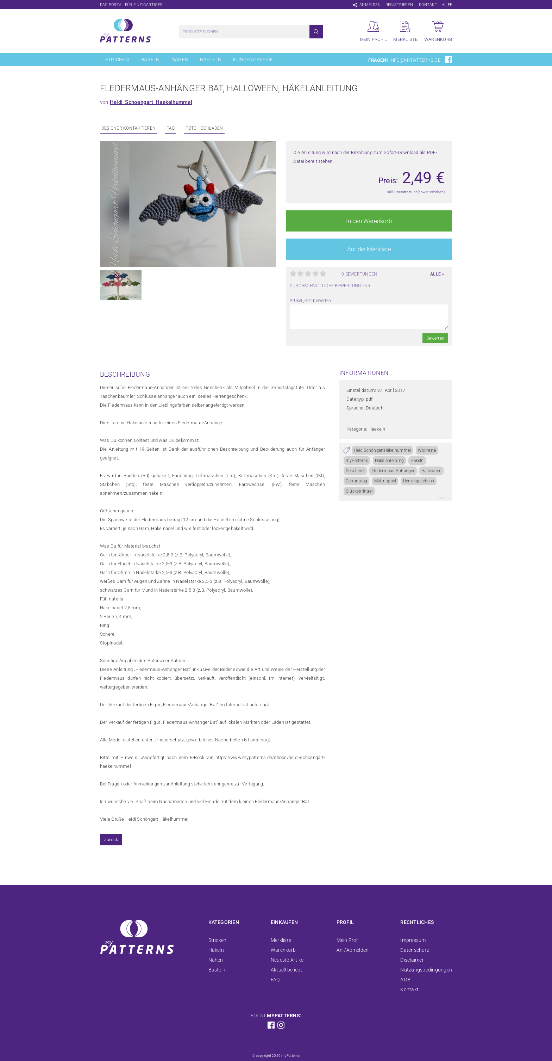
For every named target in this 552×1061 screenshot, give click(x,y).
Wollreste (427, 450)
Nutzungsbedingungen (426, 970)
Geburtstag (356, 481)
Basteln (210, 59)
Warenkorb (283, 950)
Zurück (111, 839)
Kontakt (428, 5)
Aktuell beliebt (286, 970)
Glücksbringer (359, 491)
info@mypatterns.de (414, 60)
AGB (405, 979)
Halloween (431, 470)
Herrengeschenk (418, 481)
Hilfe (446, 5)
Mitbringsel (385, 481)
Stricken (117, 59)
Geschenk (355, 470)
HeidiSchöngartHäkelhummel (382, 450)
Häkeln (149, 59)
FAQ (171, 128)
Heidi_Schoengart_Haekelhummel (151, 102)
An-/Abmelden (353, 950)
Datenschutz (414, 950)
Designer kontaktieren (128, 128)
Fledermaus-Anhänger (393, 470)
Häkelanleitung (389, 460)
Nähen (179, 59)
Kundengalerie (253, 59)
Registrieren (399, 5)
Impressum (413, 940)
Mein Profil (349, 940)
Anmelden (370, 5)
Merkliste (281, 940)
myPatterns (357, 460)
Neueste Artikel (288, 960)
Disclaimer (412, 960)
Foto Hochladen (204, 128)
